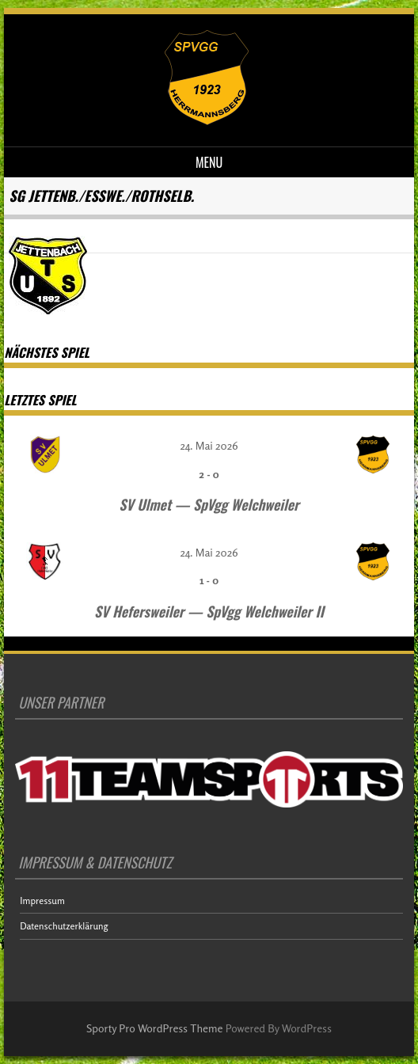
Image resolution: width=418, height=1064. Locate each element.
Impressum (42, 900)
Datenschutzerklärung (64, 926)
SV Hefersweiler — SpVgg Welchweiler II (209, 611)
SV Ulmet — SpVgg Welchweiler (208, 504)
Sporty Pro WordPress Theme (154, 1028)
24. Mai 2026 (209, 445)
